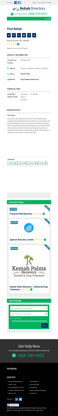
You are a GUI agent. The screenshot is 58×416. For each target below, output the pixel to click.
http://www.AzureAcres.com (30, 79)
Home (9, 48)
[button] (46, 18)
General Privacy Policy (36, 410)
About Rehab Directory (15, 381)
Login (34, 2)
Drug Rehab (33, 387)
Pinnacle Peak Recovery (21, 213)
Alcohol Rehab (34, 384)
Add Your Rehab (46, 2)
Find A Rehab (34, 381)
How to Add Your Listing (15, 387)
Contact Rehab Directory (16, 390)
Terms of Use (23, 410)
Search (44, 325)
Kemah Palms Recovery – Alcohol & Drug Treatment (29, 288)
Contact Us (33, 393)
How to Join (12, 384)
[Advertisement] (29, 145)
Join (38, 2)
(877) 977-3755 (25, 74)
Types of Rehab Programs (38, 390)
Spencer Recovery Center (22, 239)
